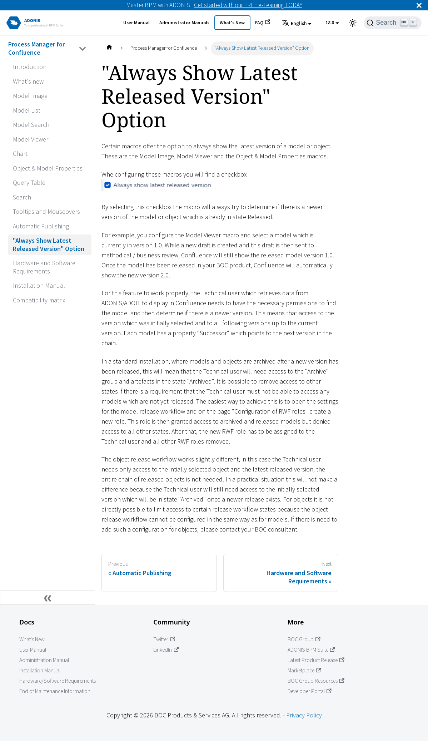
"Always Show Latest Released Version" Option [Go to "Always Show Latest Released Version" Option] (48, 244)
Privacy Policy (304, 715)
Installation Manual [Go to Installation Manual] (39, 285)
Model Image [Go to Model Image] (30, 96)
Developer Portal (310, 691)
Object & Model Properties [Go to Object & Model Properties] (48, 168)
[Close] (419, 5)
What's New (232, 23)
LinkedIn (166, 649)
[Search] (393, 22)
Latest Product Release (316, 660)
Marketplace (304, 670)
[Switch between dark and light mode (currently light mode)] (352, 22)
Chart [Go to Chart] (20, 153)
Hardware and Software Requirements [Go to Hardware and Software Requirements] (44, 267)
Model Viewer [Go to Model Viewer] (30, 139)
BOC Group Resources (316, 680)
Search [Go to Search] (22, 197)
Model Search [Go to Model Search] (31, 124)
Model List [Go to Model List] (26, 110)
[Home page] (109, 48)
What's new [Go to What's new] (28, 81)
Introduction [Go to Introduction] (29, 67)
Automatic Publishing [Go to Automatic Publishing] (41, 226)
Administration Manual (44, 660)
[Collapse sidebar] (47, 598)
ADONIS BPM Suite (311, 649)
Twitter (164, 639)
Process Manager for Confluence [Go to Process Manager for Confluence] (36, 48)
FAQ (262, 22)
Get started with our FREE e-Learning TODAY (248, 5)
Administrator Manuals (184, 23)
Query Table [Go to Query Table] (29, 182)
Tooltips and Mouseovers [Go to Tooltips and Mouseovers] (46, 211)
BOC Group (304, 639)
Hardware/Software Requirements (57, 680)
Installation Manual (39, 670)
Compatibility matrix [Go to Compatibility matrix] (39, 300)
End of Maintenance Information (54, 691)
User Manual (136, 23)
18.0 (329, 23)
